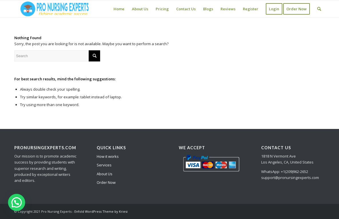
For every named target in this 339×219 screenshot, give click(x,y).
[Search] (319, 8)
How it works (108, 156)
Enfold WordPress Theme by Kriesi (101, 211)
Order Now (106, 182)
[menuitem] (119, 8)
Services (104, 165)
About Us (104, 173)
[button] (16, 202)
